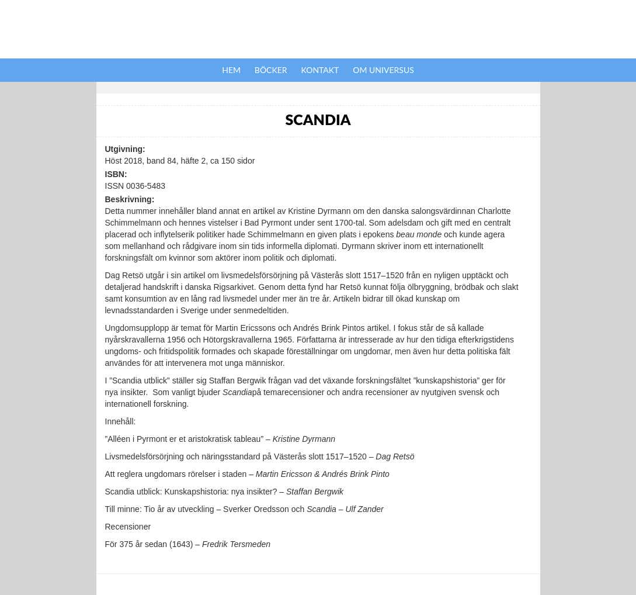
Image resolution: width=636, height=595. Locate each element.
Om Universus (383, 70)
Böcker (271, 70)
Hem (231, 70)
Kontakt (320, 70)
